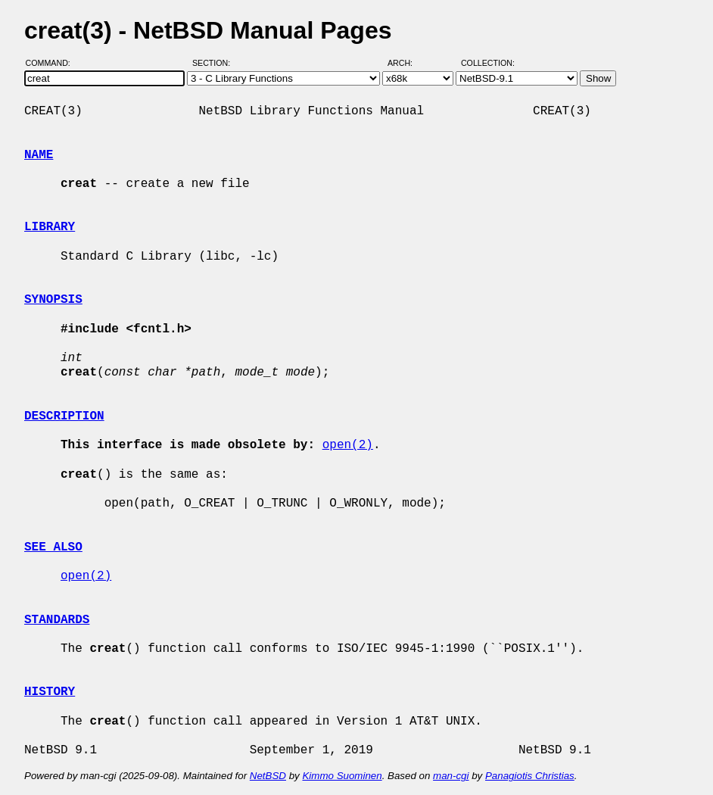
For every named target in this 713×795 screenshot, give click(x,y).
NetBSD (268, 775)
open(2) (347, 445)
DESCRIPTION (64, 416)
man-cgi (451, 775)
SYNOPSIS (53, 300)
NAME (38, 155)
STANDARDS (56, 620)
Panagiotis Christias (529, 775)
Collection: (488, 62)
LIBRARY (49, 227)
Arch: (407, 62)
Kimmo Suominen (341, 775)
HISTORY (49, 692)
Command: (52, 62)
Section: (214, 62)
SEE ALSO (53, 547)
